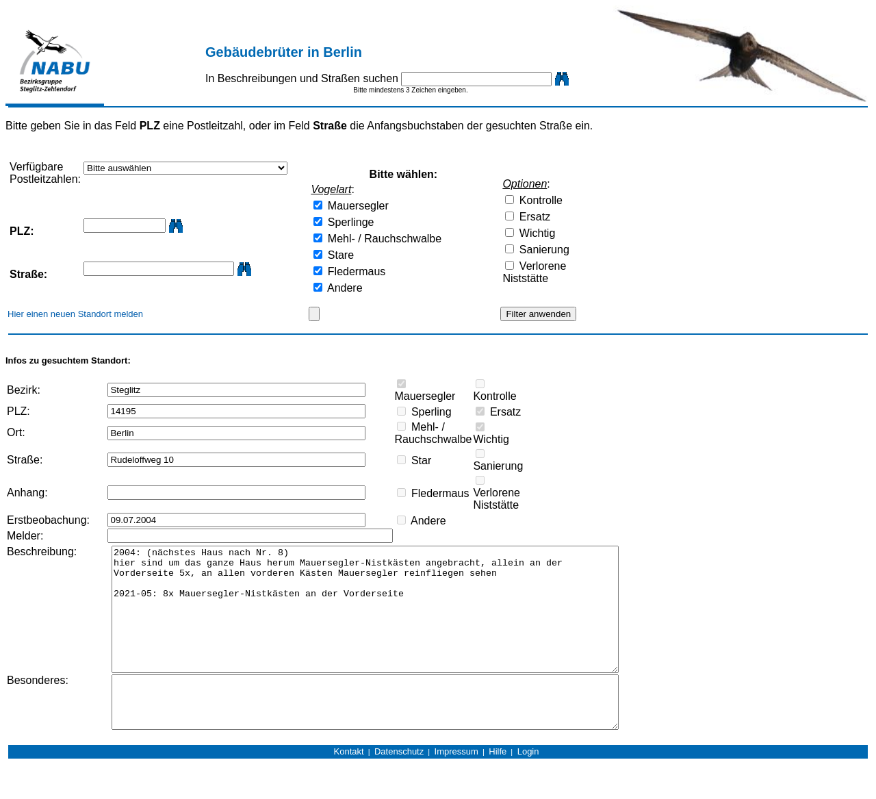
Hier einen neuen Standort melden (75, 314)
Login (528, 786)
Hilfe (497, 786)
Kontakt (349, 786)
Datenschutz (399, 786)
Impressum (456, 786)
